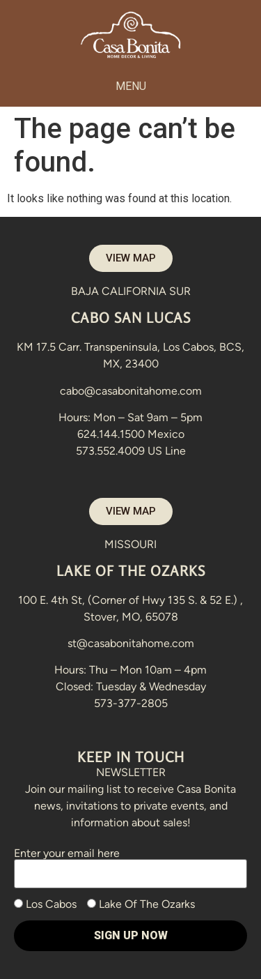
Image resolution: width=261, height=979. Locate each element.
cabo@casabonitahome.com (131, 390)
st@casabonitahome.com (131, 643)
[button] (130, 86)
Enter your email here (130, 863)
